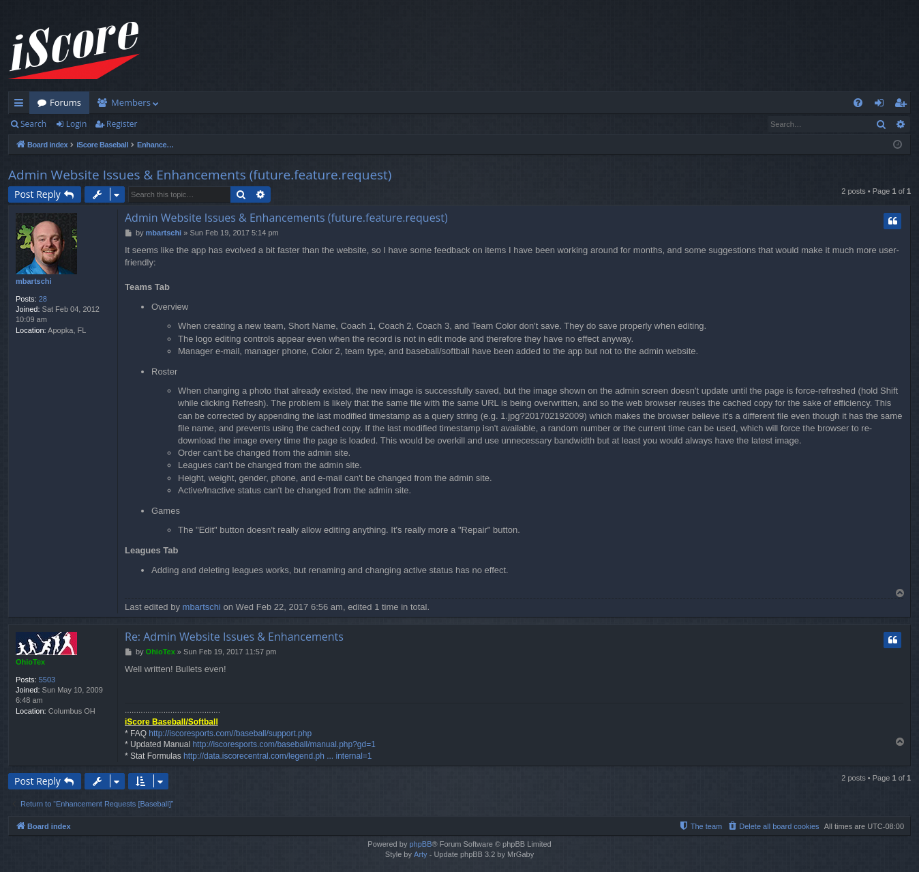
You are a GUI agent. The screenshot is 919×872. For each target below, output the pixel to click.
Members (131, 102)
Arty (420, 854)
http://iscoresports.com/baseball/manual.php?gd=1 (284, 744)
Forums (65, 102)
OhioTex (30, 662)
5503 (47, 679)
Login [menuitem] (882, 105)
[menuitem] (858, 102)
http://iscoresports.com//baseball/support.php (230, 733)
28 (43, 299)
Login (76, 124)
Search (33, 124)
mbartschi (34, 281)
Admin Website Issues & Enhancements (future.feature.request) (199, 175)
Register (121, 124)
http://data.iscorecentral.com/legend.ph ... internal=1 (277, 756)
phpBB (420, 844)
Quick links (21, 105)
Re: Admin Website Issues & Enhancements (234, 636)
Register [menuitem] (903, 105)
